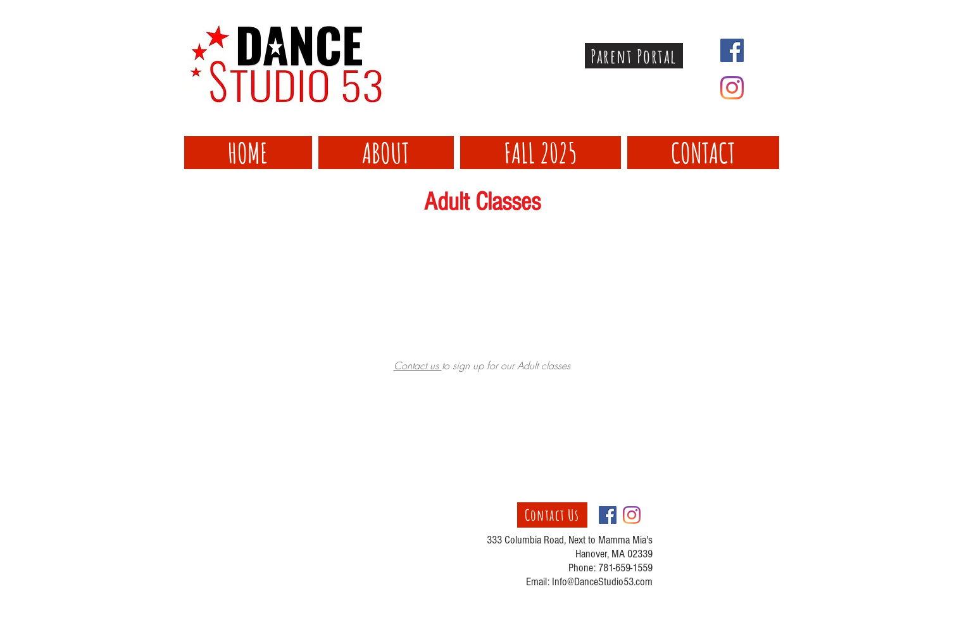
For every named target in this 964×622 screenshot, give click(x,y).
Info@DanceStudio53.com (602, 581)
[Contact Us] (552, 515)
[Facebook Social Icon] (732, 50)
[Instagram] (732, 87)
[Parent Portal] (634, 55)
